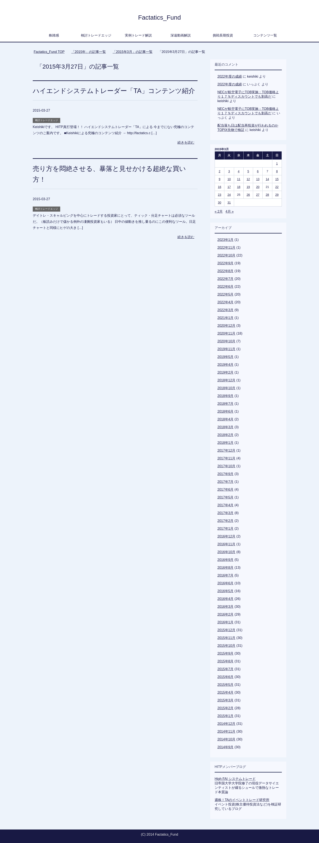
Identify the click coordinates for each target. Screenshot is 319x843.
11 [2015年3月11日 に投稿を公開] (238, 179)
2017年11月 (226, 458)
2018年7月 (225, 403)
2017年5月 (225, 497)
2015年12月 (226, 630)
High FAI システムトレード (235, 779)
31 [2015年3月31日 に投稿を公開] (229, 202)
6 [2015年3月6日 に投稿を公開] (258, 171)
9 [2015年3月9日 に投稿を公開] (219, 179)
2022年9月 (225, 263)
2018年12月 (226, 380)
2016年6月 (225, 583)
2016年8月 (225, 567)
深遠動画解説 (180, 35)
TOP (49, 52)
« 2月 (219, 211)
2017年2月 (225, 521)
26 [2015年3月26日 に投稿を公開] (248, 194)
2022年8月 (225, 271)
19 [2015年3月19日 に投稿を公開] (248, 187)
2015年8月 (225, 661)
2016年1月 (225, 622)
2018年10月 (226, 388)
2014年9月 (225, 747)
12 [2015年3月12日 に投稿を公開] (248, 179)
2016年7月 (225, 575)
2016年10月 (226, 552)
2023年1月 (225, 240)
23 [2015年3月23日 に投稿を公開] (219, 194)
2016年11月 (226, 544)
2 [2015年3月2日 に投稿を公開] (219, 171)
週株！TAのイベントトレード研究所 (242, 800)
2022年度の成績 (229, 76)
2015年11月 (226, 638)
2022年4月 (225, 302)
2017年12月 (226, 450)
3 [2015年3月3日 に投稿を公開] (229, 171)
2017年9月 (225, 474)
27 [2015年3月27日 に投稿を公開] (257, 194)
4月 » (230, 211)
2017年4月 (225, 505)
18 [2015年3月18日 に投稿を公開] (238, 187)
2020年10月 (226, 341)
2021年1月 (225, 318)
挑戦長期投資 (223, 35)
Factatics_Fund (159, 17)
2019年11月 (226, 349)
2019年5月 (225, 357)
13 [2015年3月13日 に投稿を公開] (257, 179)
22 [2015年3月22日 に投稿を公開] (277, 187)
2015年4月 (225, 692)
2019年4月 (225, 364)
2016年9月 (225, 560)
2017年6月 (225, 489)
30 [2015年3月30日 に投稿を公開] (219, 202)
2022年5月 (225, 294)
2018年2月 (225, 435)
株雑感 (54, 35)
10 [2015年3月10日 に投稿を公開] (229, 179)
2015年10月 (226, 645)
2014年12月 (226, 723)
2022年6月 (225, 286)
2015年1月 (225, 716)
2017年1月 (225, 528)
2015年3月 (225, 700)
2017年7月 (225, 482)
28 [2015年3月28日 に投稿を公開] (267, 194)
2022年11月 (226, 247)
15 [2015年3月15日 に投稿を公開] (277, 179)
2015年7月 (225, 669)
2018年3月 (225, 427)
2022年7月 (225, 279)
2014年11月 (226, 731)
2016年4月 (225, 599)
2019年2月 (225, 372)
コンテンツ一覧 (265, 35)
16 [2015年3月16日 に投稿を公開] (219, 187)
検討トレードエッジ (96, 35)
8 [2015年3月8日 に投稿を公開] (277, 171)
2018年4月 (225, 419)
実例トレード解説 (138, 35)
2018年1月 (225, 442)
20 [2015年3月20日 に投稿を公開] (257, 187)
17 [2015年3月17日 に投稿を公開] (229, 187)
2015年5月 (225, 684)
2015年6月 (225, 677)
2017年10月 (226, 466)
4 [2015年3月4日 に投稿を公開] (239, 171)
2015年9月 (225, 653)
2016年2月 (225, 614)
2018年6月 (225, 411)
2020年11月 (226, 333)
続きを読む (185, 153)
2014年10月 (226, 739)
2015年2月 (225, 708)
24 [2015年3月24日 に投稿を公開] (229, 194)
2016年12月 (226, 536)
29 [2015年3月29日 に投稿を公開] (277, 194)
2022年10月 (226, 255)
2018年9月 (225, 396)
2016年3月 (225, 606)
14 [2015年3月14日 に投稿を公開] (267, 179)
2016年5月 (225, 591)
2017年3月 (225, 513)
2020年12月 (226, 325)
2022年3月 (225, 310)
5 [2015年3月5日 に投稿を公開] (248, 171)
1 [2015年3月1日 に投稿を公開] (277, 163)
